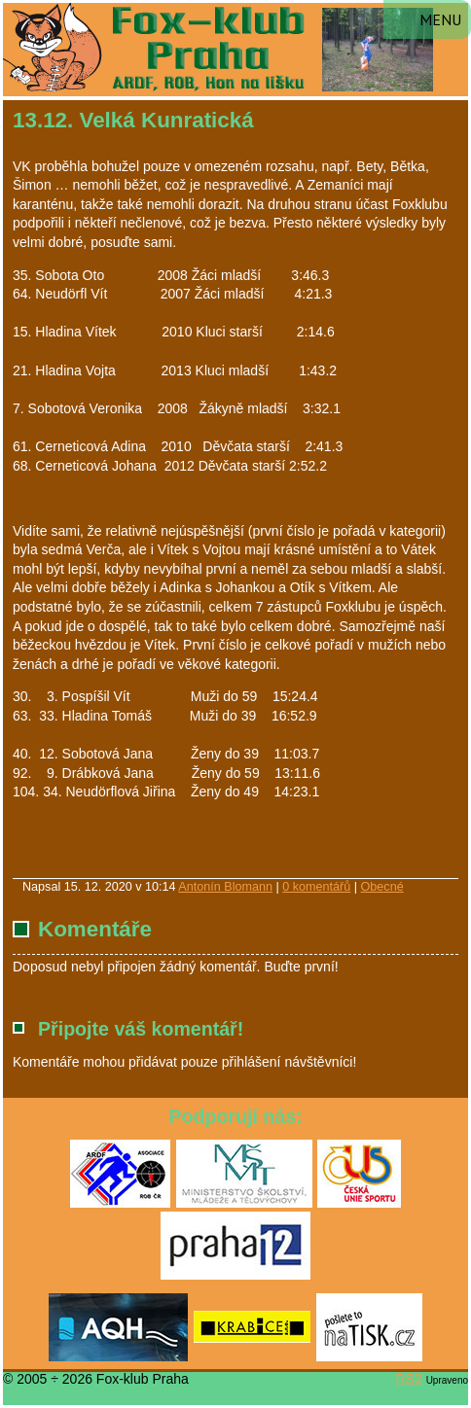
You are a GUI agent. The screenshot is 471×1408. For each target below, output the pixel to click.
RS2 (409, 1379)
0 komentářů (316, 887)
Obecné (382, 887)
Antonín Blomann (225, 887)
